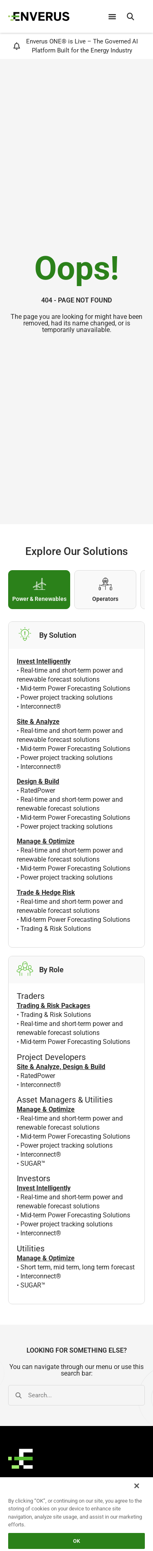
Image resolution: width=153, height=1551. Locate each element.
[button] (130, 16)
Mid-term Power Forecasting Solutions (75, 688)
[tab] (39, 589)
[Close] (136, 1485)
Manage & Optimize (46, 1109)
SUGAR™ (32, 1163)
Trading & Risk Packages (53, 1006)
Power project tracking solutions (66, 697)
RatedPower (37, 790)
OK (76, 1541)
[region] (76, 1513)
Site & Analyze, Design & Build (61, 1067)
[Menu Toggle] (112, 16)
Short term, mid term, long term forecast (77, 1267)
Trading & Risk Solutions (55, 928)
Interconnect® (40, 706)
